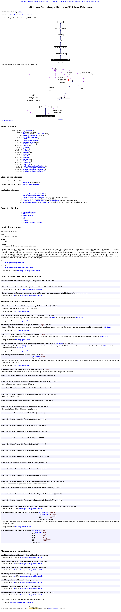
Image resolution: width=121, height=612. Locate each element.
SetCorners (26, 159)
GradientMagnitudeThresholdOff (34, 171)
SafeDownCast (27, 184)
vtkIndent (41, 134)
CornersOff (26, 164)
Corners (25, 221)
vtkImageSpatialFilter (22, 311)
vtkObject (36, 184)
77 (12, 271)
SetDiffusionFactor (29, 142)
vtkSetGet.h (79, 318)
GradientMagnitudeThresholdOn (33, 169)
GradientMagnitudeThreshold (32, 222)
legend (60, 63)
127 (14, 576)
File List (63, 1)
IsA (24, 132)
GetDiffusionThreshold (30, 141)
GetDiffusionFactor (29, 144)
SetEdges (26, 152)
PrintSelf (26, 134)
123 (14, 557)
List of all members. (7, 121)
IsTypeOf (26, 183)
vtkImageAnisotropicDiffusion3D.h (20, 15)
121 (14, 509)
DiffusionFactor (28, 216)
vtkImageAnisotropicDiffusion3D (33, 194)
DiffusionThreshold (29, 214)
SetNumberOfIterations (30, 136)
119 (14, 289)
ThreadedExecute (28, 201)
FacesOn (25, 149)
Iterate (25, 202)
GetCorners (26, 161)
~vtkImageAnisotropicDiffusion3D (34, 196)
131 (14, 595)
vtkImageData (39, 201)
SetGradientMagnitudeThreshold (33, 166)
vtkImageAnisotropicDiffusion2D (15, 263)
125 (14, 570)
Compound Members (73, 1)
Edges (25, 219)
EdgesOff (26, 158)
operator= (26, 199)
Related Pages (95, 1)
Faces (24, 217)
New (24, 181)
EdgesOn (26, 156)
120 (14, 296)
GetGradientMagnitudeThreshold (34, 168)
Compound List (55, 1)
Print (78, 361)
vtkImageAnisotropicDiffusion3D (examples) (19, 268)
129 (14, 589)
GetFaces (26, 147)
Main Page (24, 1)
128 (14, 582)
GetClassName (27, 130)
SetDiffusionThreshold (30, 139)
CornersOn (26, 163)
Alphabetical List (44, 1)
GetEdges (26, 154)
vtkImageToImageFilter (23, 527)
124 (14, 564)
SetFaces (25, 146)
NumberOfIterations (29, 212)
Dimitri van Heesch (53, 608)
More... (20, 12)
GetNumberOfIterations (30, 137)
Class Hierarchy (33, 1)
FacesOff (26, 151)
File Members (85, 1)
